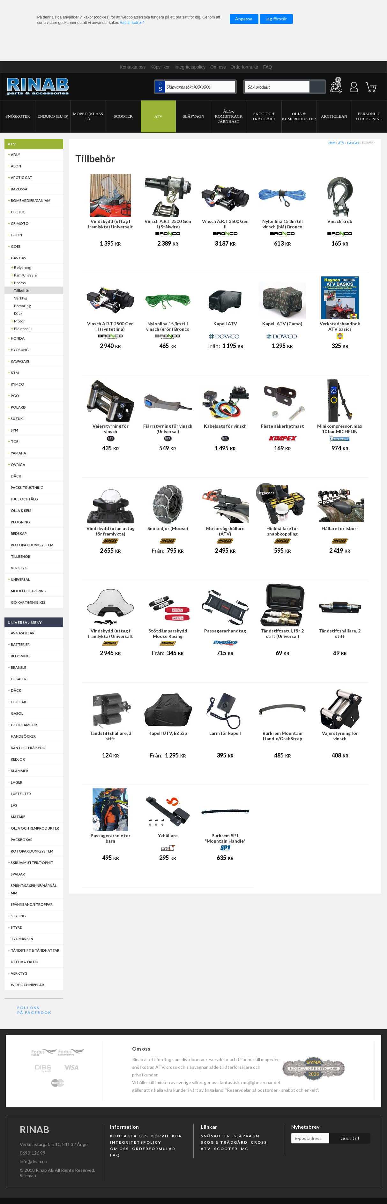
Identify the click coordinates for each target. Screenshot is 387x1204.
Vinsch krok (339, 221)
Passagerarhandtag (225, 630)
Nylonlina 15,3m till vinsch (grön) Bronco (168, 326)
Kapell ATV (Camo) (282, 323)
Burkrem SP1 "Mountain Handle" (225, 838)
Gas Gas (353, 143)
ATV (341, 143)
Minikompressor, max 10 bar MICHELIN (339, 428)
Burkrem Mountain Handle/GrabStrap (282, 735)
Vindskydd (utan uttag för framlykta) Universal (110, 534)
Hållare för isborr (340, 528)
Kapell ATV (225, 323)
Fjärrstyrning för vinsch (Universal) (167, 428)
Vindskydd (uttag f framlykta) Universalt (110, 223)
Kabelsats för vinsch (225, 426)
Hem (331, 143)
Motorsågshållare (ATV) (225, 531)
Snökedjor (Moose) (167, 528)
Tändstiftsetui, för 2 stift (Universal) (282, 633)
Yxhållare (168, 835)
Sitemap (28, 1175)
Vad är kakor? (132, 22)
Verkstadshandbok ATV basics (340, 326)
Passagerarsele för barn (110, 838)
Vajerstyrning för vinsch (111, 428)
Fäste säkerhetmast (282, 426)
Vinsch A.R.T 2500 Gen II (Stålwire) (168, 223)
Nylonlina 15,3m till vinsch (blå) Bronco (282, 223)
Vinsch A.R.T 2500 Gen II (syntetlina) (110, 326)
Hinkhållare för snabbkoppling (282, 531)
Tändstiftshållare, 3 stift (110, 735)
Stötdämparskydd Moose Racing (167, 633)
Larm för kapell (225, 733)
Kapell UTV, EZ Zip (167, 733)
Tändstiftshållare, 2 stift (340, 633)
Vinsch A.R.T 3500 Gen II (225, 223)
